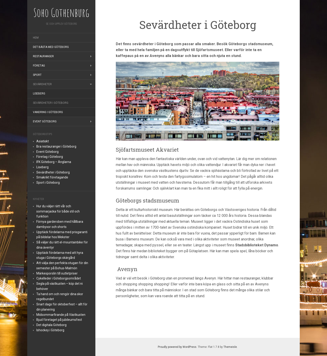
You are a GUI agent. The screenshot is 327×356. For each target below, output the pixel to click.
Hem (36, 37)
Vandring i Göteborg (48, 112)
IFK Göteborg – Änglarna (53, 162)
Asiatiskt (42, 141)
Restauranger (43, 56)
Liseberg (39, 93)
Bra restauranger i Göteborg (56, 146)
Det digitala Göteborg (51, 325)
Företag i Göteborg (49, 156)
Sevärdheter (42, 84)
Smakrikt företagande (52, 177)
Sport (37, 75)
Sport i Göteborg (48, 182)
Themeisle (230, 347)
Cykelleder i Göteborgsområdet (58, 278)
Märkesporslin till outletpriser (57, 273)
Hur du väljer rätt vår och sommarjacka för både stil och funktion (58, 211)
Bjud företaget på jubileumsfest (59, 319)
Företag (39, 65)
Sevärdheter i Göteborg (50, 102)
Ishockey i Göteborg (50, 330)
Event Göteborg (45, 121)
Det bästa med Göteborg (51, 47)
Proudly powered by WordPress (177, 347)
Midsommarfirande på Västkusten (60, 314)
